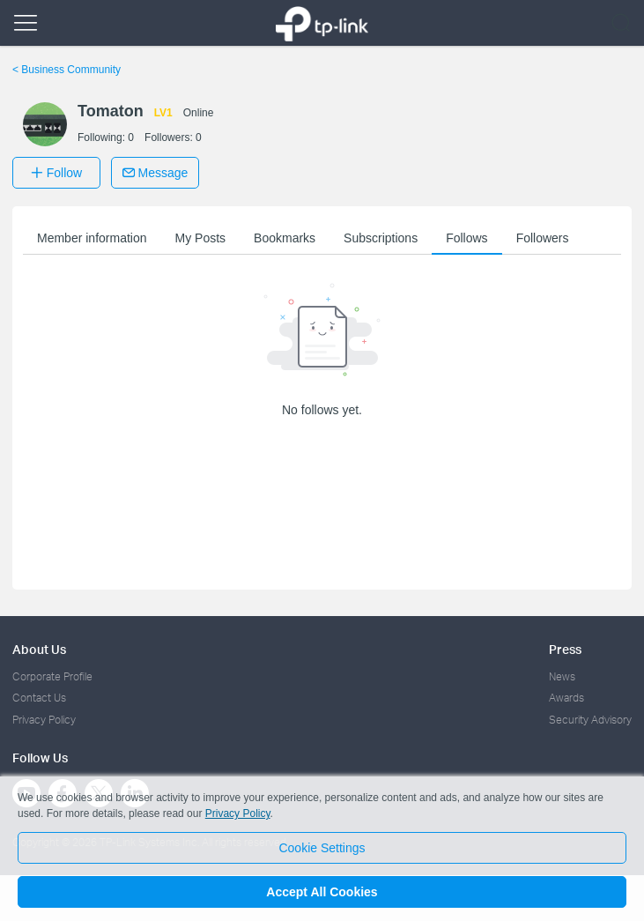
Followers (542, 238)
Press (565, 649)
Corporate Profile (52, 676)
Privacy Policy (44, 719)
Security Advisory (590, 719)
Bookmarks (284, 238)
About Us (39, 649)
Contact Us (39, 697)
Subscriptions (381, 238)
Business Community (66, 69)
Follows (466, 238)
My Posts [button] (200, 238)
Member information (92, 238)
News (562, 676)
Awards (566, 697)
